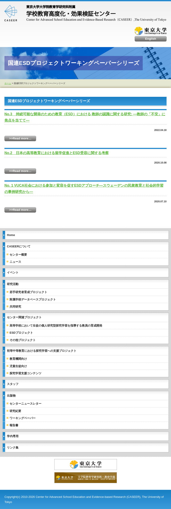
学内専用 (12, 436)
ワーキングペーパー (23, 418)
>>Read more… (20, 138)
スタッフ (12, 384)
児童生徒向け (18, 366)
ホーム (7, 83)
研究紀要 (15, 411)
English (150, 38)
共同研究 (15, 306)
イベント (12, 272)
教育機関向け (18, 358)
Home (11, 235)
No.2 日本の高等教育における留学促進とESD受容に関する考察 (56, 153)
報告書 (14, 425)
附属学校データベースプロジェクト (33, 299)
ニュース (15, 261)
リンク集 (12, 447)
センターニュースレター (25, 403)
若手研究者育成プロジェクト (28, 292)
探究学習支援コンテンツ (25, 373)
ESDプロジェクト (21, 332)
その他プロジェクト (23, 340)
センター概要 (18, 254)
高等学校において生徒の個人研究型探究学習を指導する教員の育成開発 (56, 325)
